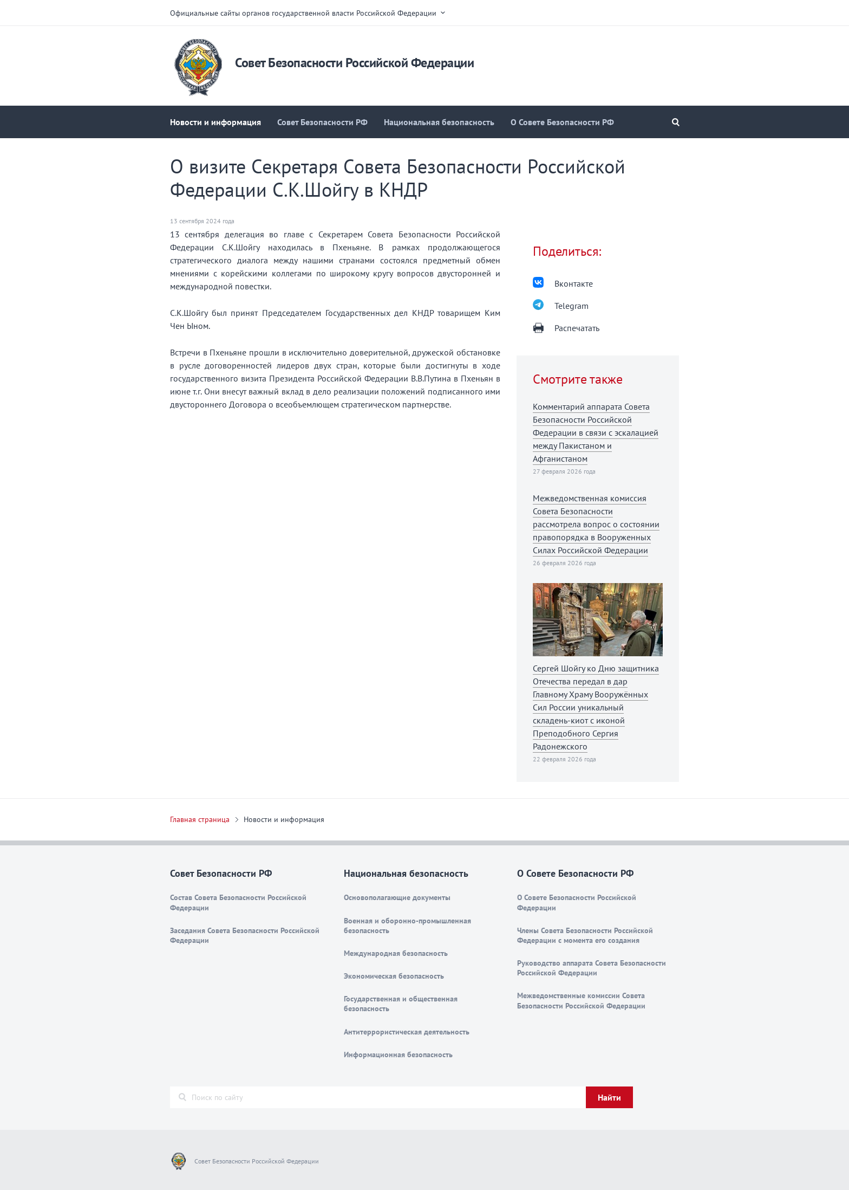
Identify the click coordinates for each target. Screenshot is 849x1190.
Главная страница (200, 819)
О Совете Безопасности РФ (562, 122)
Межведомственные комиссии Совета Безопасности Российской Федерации (581, 1000)
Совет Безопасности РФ (322, 122)
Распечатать (576, 327)
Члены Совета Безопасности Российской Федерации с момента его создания (585, 935)
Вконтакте (573, 283)
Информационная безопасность (398, 1054)
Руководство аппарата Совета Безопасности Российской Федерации (591, 968)
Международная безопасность (396, 953)
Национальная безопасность (439, 122)
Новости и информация (215, 122)
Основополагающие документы (397, 897)
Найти (609, 1097)
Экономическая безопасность (394, 976)
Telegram (571, 305)
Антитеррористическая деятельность (406, 1032)
